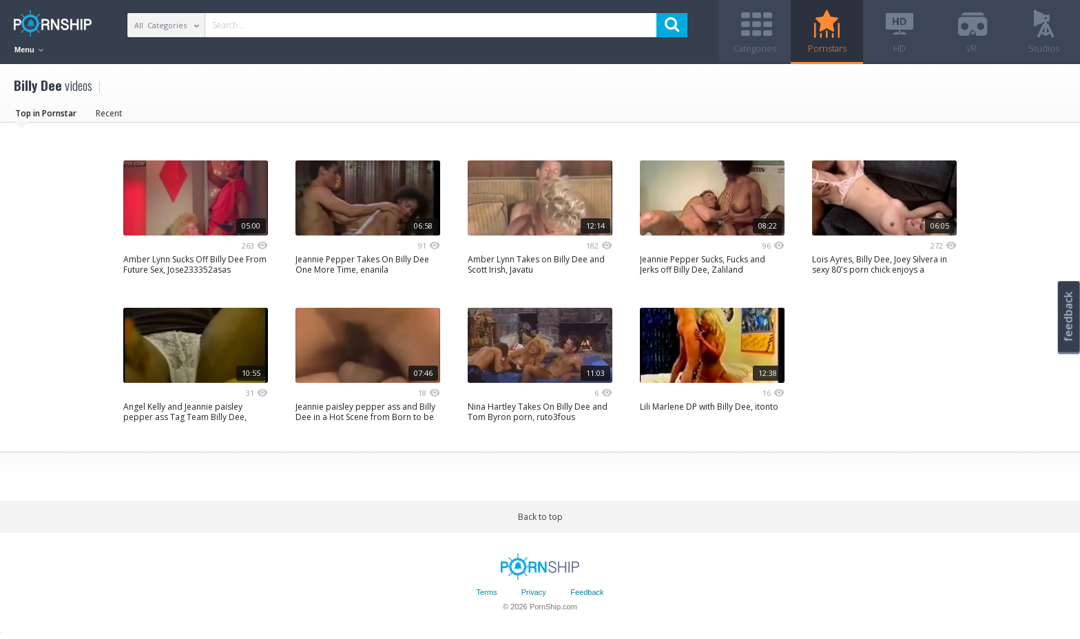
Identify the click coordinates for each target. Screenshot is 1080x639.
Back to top (540, 517)
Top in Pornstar (45, 113)
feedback (1068, 316)
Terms (486, 593)
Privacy (533, 593)
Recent (109, 113)
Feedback (586, 593)
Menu (28, 49)
